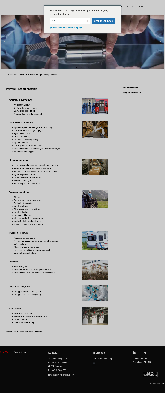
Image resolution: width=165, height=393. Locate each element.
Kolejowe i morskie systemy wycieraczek (32, 250)
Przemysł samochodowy (25, 238)
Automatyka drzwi (22, 105)
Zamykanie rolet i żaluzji (25, 111)
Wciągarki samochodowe (25, 253)
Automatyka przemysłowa (21, 122)
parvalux (34, 74)
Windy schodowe (21, 212)
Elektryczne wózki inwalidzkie (27, 209)
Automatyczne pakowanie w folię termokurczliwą (35, 171)
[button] (4, 42)
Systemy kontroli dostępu (25, 108)
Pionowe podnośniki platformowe (28, 218)
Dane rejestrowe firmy (102, 358)
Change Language (103, 21)
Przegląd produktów (131, 93)
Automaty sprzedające (24, 151)
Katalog (39, 332)
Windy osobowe (21, 206)
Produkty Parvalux (131, 88)
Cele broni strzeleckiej (24, 322)
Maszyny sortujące (22, 180)
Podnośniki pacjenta (23, 203)
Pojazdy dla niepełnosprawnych (28, 200)
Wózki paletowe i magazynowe (28, 177)
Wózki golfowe (20, 244)
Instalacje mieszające (23, 136)
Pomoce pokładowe (23, 215)
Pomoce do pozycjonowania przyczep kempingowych (38, 241)
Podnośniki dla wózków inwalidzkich (30, 221)
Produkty (23, 74)
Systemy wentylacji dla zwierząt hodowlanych (34, 272)
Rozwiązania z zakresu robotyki (28, 145)
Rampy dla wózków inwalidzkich (28, 224)
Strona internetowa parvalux (19, 332)
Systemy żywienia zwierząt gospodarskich (33, 270)
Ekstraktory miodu (22, 266)
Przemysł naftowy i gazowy (26, 139)
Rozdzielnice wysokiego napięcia (28, 130)
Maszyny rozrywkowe (23, 313)
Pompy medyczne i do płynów (27, 291)
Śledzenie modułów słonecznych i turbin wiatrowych (37, 149)
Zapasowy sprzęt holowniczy (27, 183)
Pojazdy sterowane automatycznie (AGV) (32, 168)
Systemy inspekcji (22, 133)
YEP (141, 7)
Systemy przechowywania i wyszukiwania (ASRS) (36, 165)
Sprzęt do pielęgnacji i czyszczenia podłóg (33, 127)
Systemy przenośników (24, 174)
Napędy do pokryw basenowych (28, 114)
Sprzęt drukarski (21, 142)
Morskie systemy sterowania (26, 247)
